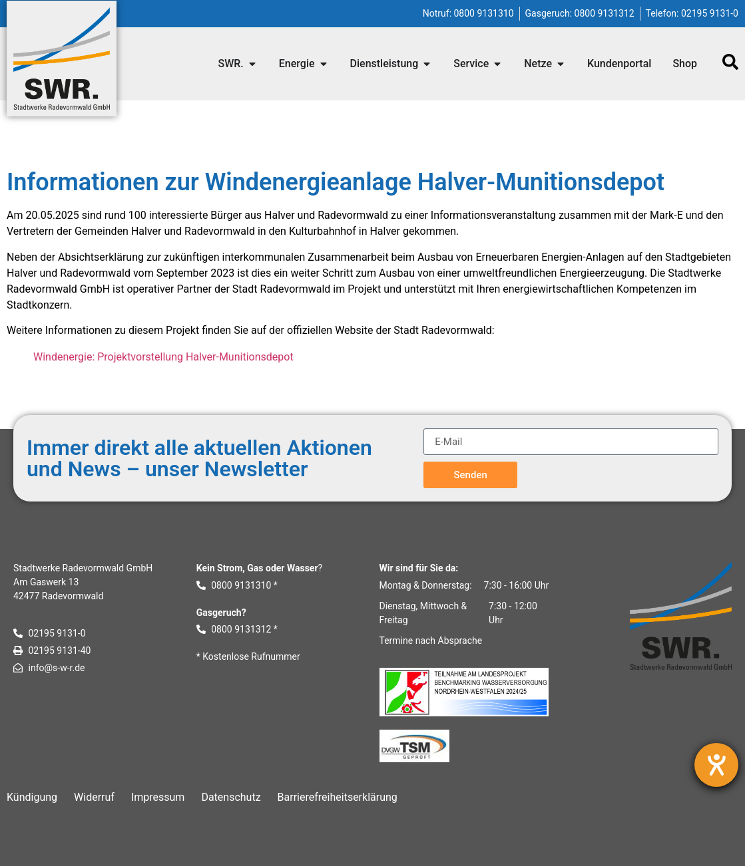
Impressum (158, 797)
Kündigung (32, 797)
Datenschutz (230, 797)
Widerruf (94, 797)
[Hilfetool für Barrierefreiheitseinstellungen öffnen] (716, 765)
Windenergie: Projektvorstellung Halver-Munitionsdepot (163, 357)
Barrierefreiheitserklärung (337, 797)
